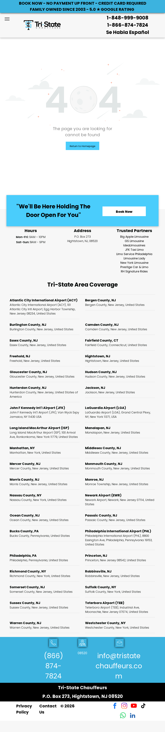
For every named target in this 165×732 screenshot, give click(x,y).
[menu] (7, 19)
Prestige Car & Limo (134, 267)
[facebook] (114, 706)
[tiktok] (143, 706)
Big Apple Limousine (134, 237)
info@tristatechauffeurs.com (119, 666)
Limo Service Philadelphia (134, 254)
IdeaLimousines (134, 245)
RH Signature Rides (134, 271)
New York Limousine (134, 263)
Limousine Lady (134, 258)
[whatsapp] (123, 716)
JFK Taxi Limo (134, 250)
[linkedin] (132, 716)
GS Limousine (134, 241)
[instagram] (124, 706)
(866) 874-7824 (53, 666)
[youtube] (133, 706)
